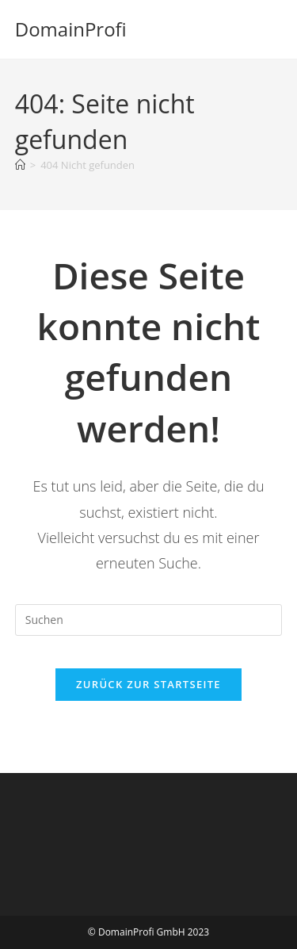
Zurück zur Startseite (148, 684)
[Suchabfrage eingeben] (149, 620)
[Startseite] (20, 165)
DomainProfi (71, 29)
